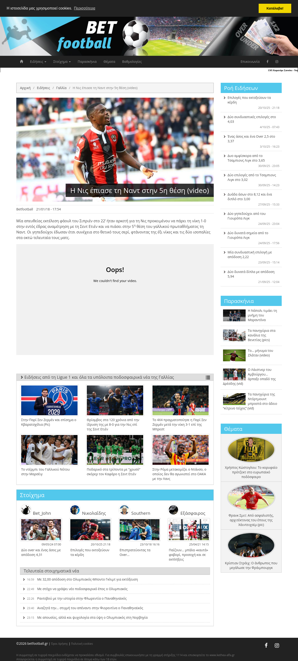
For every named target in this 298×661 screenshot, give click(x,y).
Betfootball (24, 209)
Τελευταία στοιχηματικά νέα (51, 571)
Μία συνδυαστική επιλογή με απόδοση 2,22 (251, 257)
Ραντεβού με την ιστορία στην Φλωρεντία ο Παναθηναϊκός (74, 598)
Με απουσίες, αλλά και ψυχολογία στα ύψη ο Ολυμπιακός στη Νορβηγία (85, 617)
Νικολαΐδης (87, 510)
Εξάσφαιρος (186, 510)
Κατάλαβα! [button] (275, 8)
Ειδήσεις (38, 61)
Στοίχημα (62, 61)
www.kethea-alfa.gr (222, 655)
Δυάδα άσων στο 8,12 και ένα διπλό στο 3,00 (251, 199)
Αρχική (25, 88)
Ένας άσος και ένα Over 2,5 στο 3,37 (251, 141)
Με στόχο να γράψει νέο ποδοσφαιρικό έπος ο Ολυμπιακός (75, 589)
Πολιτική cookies (82, 643)
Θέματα (109, 61)
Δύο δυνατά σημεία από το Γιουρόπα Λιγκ (251, 238)
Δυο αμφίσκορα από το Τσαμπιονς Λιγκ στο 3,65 (251, 160)
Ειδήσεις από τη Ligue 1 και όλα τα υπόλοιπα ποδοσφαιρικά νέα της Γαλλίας (115, 377)
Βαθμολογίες (132, 61)
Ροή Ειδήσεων (241, 87)
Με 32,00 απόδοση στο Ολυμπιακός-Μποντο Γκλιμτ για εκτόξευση (80, 579)
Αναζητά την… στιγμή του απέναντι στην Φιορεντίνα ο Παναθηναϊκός (82, 608)
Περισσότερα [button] (84, 8)
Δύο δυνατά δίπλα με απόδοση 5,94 (251, 276)
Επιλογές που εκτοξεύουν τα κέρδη (251, 102)
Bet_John (35, 510)
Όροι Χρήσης (59, 643)
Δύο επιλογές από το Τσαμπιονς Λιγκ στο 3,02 (251, 180)
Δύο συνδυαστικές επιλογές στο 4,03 (251, 122)
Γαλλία (61, 88)
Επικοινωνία (250, 61)
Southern (134, 510)
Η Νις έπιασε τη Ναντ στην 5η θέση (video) (105, 88)
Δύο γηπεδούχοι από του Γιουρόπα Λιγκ (251, 218)
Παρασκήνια (87, 61)
